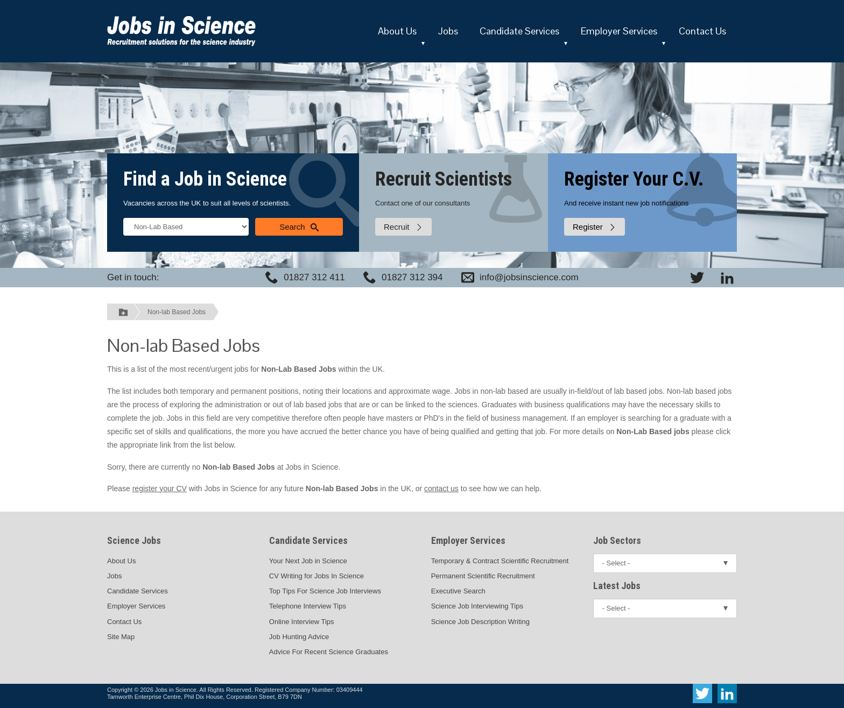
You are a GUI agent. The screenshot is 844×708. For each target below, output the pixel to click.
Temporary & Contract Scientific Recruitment (500, 561)
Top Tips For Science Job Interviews (325, 591)
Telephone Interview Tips (307, 606)
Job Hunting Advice (299, 637)
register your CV (159, 488)
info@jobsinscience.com (529, 277)
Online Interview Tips (301, 622)
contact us (441, 488)
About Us (397, 31)
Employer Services (619, 31)
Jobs (448, 31)
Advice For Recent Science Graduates (328, 652)
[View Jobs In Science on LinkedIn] (727, 277)
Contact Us (702, 31)
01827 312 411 (314, 277)
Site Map (121, 637)
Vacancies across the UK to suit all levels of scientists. (207, 203)
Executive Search (458, 591)
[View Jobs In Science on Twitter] (697, 277)
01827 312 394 (412, 277)
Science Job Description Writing (480, 622)
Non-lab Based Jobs (176, 312)
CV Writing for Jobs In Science (316, 576)
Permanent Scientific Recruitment (483, 576)
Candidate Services (519, 31)
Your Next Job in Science (308, 561)
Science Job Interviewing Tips (477, 606)
